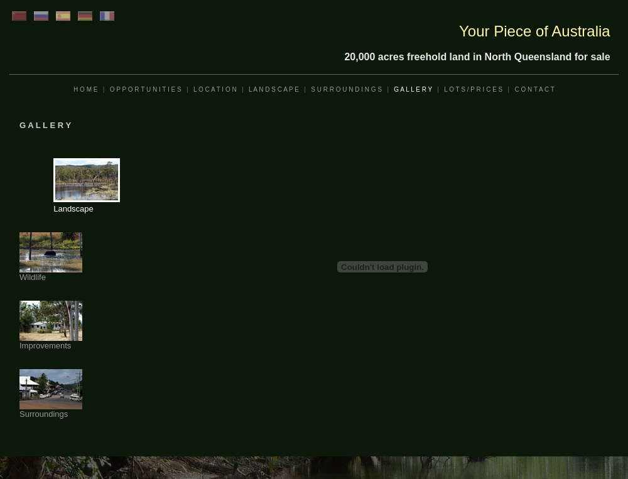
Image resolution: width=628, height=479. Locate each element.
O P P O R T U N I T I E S (145, 89)
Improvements (50, 341)
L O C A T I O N (215, 89)
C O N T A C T (535, 89)
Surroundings (50, 410)
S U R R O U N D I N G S (346, 89)
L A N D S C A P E (274, 89)
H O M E (85, 89)
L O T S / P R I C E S (473, 89)
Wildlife (50, 273)
